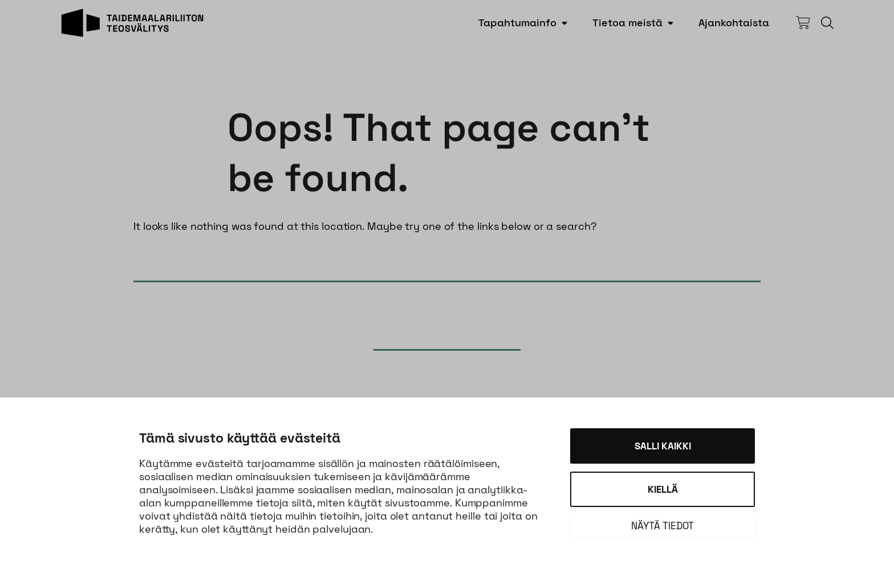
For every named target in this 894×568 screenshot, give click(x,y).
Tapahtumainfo (517, 22)
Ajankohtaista (733, 22)
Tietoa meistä (627, 22)
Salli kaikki (663, 446)
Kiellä (663, 489)
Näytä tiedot (662, 526)
